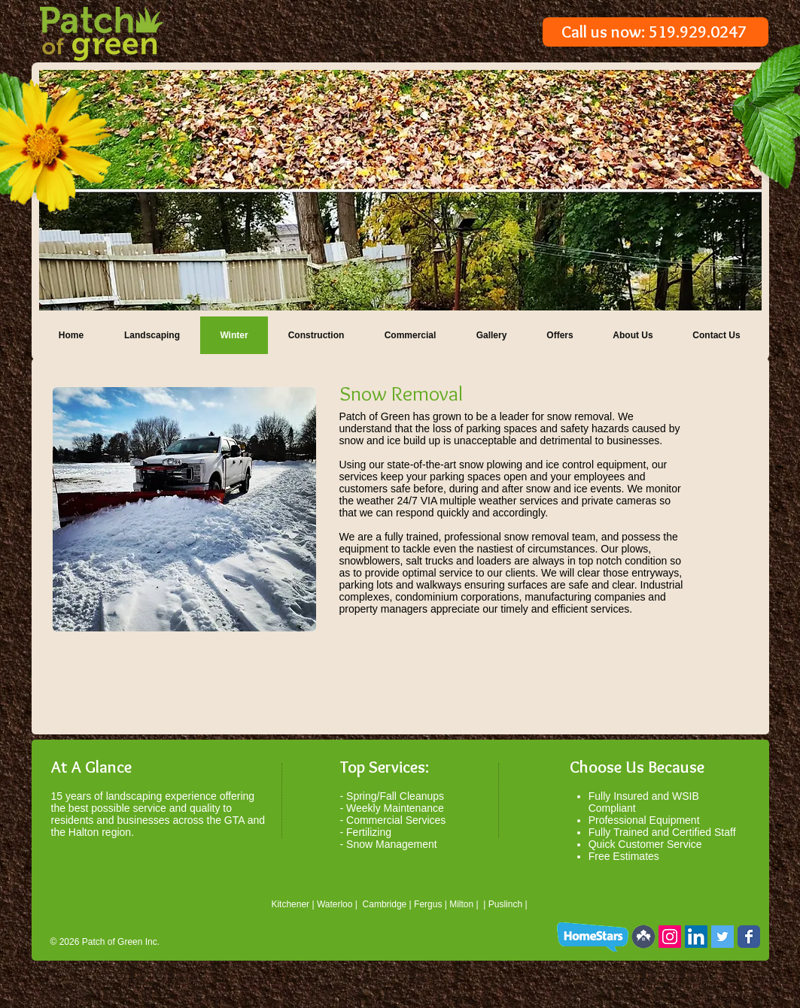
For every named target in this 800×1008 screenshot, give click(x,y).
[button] (400, 190)
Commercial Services (396, 820)
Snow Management (391, 844)
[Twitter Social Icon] (722, 936)
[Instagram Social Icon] (670, 936)
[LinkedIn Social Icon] (696, 936)
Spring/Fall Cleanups (395, 796)
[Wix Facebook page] (749, 936)
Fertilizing (368, 832)
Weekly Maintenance (395, 808)
